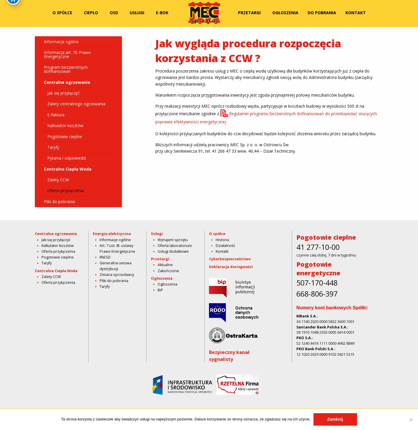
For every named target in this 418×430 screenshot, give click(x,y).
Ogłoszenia (285, 12)
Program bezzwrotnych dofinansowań (66, 69)
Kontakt (355, 12)
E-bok (162, 12)
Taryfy (51, 147)
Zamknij (335, 419)
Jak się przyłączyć (62, 93)
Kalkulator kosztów (63, 125)
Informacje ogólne (61, 41)
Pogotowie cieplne (63, 136)
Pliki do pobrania (59, 201)
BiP (160, 290)
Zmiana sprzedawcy (117, 274)
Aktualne (165, 264)
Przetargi (249, 12)
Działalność (225, 245)
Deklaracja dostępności (231, 266)
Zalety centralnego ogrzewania (74, 103)
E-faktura (54, 115)
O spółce (62, 12)
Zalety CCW (56, 180)
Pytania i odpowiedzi (65, 158)
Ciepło (91, 12)
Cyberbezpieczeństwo (230, 258)
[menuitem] (63, 13)
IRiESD (105, 257)
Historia (222, 239)
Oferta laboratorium (175, 245)
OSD (114, 12)
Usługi (137, 12)
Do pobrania (322, 12)
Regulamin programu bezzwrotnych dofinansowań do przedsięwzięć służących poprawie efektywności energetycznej (266, 117)
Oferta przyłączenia (64, 190)
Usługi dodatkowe (173, 251)
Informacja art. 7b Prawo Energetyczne (67, 54)
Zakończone (168, 270)
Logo (204, 13)
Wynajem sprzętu (173, 239)
